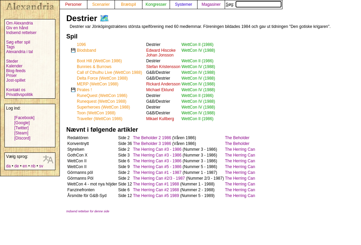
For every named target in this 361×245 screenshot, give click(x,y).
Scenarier (100, 4)
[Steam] (21, 133)
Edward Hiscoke (161, 50)
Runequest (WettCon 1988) (101, 101)
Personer (73, 4)
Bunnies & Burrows (94, 66)
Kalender (14, 66)
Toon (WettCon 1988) (96, 113)
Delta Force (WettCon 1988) (102, 78)
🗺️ (104, 18)
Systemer (183, 4)
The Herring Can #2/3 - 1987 (159, 178)
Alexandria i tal (19, 51)
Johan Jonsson (160, 55)
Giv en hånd (17, 28)
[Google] (22, 122)
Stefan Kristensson (163, 66)
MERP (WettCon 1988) (97, 84)
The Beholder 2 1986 (152, 137)
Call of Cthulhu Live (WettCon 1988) (109, 72)
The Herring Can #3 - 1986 (157, 149)
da (8, 166)
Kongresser (155, 4)
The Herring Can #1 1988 (156, 184)
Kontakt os (15, 89)
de (16, 166)
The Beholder (237, 137)
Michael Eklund (160, 89)
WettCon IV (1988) (198, 50)
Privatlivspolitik (19, 94)
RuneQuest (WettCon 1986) (102, 95)
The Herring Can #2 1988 (156, 189)
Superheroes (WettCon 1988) (103, 107)
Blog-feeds (15, 70)
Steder (12, 61)
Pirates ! (84, 89)
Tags (10, 47)
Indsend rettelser (21, 32)
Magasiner (211, 4)
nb (33, 166)
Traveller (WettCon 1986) (99, 118)
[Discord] (22, 138)
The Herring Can (240, 149)
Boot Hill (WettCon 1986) (99, 61)
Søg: (253, 4)
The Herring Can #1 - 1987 (157, 172)
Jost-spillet (15, 80)
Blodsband (86, 50)
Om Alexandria (19, 23)
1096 (81, 44)
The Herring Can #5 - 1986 (157, 166)
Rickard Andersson (163, 84)
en (24, 166)
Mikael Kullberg (160, 118)
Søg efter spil (18, 42)
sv (41, 166)
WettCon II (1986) (198, 44)
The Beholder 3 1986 (152, 143)
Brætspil (128, 4)
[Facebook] (24, 117)
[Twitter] (21, 128)
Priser (11, 75)
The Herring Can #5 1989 (156, 195)
